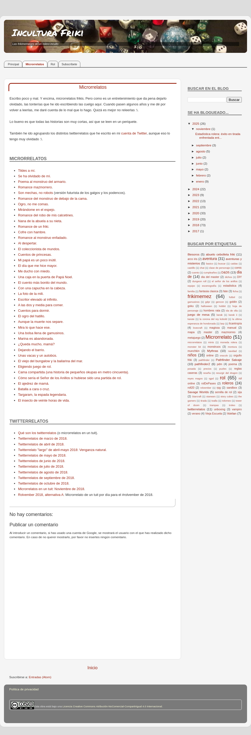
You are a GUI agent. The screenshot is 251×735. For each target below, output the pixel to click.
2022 (196, 201)
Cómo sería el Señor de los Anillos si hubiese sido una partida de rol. (70, 378)
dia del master (210, 276)
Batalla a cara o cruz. (34, 389)
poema (233, 364)
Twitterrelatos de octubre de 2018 (43, 483)
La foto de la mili (30, 294)
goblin (233, 301)
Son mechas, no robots (35, 193)
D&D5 (225, 272)
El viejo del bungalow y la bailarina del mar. (50, 361)
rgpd (211, 378)
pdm (219, 364)
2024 (196, 189)
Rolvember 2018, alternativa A (40, 495)
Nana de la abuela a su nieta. (40, 221)
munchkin (193, 350)
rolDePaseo (208, 383)
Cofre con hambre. (32, 232)
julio (199, 157)
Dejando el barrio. (31, 350)
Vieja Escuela (213, 413)
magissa (214, 327)
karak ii (233, 315)
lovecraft (197, 328)
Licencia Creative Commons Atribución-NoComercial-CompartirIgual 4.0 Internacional (112, 706)
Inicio (92, 667)
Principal (13, 64)
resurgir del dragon (227, 373)
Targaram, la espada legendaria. (42, 395)
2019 (196, 219)
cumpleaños (210, 272)
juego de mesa (199, 314)
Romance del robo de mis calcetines (45, 215)
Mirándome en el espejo (36, 210)
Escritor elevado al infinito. (38, 299)
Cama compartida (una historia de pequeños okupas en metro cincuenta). (73, 372)
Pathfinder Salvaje (229, 359)
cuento (195, 272)
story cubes (227, 396)
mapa (191, 332)
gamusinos (193, 302)
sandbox (232, 387)
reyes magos (195, 378)
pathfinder (204, 360)
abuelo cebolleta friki (220, 254)
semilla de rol (223, 392)
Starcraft (196, 396)
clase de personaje (219, 268)
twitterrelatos (196, 409)
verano (196, 413)
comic (237, 267)
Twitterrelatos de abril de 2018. (41, 444)
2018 (196, 225)
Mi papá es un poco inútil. (37, 260)
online (210, 355)
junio (199, 163)
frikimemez (199, 296)
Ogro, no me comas (33, 204)
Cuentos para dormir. (34, 311)
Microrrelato (219, 337)
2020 (196, 213)
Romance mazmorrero (35, 187)
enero (200, 181)
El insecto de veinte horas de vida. (44, 400)
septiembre (204, 145)
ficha (235, 291)
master (208, 332)
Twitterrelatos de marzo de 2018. (42, 438)
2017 (196, 231)
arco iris (192, 258)
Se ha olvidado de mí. (34, 176)
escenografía (209, 286)
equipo (191, 286)
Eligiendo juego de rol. (35, 367)
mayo (200, 169)
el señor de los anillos (225, 281)
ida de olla (232, 310)
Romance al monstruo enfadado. (42, 238)
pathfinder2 (202, 364)
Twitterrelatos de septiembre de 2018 (46, 478)
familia (191, 291)
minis (211, 342)
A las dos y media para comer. (40, 305)
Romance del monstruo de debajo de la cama (52, 199)
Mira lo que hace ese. (34, 327)
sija (240, 392)
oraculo (224, 355)
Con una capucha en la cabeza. (42, 288)
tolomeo (226, 400)
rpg (219, 387)
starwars (211, 396)
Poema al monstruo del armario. (42, 182)
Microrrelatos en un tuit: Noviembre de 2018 (51, 489)
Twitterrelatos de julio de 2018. (41, 466)
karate (191, 319)
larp (222, 323)
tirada (204, 400)
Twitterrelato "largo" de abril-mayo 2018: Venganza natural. (62, 450)
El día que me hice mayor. (37, 266)
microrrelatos (195, 342)
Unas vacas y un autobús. (37, 355)
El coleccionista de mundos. (39, 249)
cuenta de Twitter (134, 133)
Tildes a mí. (26, 171)
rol (222, 377)
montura (232, 347)
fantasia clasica (208, 291)
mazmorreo (228, 332)
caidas (234, 263)
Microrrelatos (35, 64)
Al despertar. (27, 243)
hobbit (222, 306)
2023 (196, 195)
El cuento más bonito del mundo (42, 283)
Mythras (212, 350)
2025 (196, 123)
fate (225, 291)
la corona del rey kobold (213, 319)
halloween (206, 306)
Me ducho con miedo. (34, 271)
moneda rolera (228, 342)
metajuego (194, 337)
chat (202, 268)
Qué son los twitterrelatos (37, 433)
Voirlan (231, 413)
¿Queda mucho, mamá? (36, 344)
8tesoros (193, 254)
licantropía (235, 323)
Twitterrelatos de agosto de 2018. (43, 472)
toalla (214, 400)
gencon (220, 302)
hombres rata (211, 310)
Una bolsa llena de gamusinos (40, 333)
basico (209, 263)
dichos (228, 277)
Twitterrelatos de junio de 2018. (41, 461)
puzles (222, 368)
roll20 (191, 387)
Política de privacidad (24, 689)
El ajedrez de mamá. (33, 383)
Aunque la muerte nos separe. (40, 322)
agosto (201, 151)
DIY (239, 276)
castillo (191, 268)
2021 (196, 207)
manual (231, 327)
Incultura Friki (48, 32)
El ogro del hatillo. (31, 316)
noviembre (203, 129)
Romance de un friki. (33, 227)
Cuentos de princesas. (35, 255)
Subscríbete (69, 64)
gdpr (207, 302)
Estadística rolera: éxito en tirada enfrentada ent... (217, 135)
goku (191, 306)
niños (192, 355)
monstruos (214, 346)
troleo (232, 405)
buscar (222, 263)
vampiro (237, 409)
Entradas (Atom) (40, 677)
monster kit (194, 347)
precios (207, 368)
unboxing (219, 409)
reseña (207, 373)
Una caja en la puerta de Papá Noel (45, 277)
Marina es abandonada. (36, 339)
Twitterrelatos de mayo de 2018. (42, 455)
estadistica (229, 285)
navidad (232, 351)
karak (220, 315)
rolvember (205, 388)
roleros (228, 383)
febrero (201, 175)
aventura (209, 259)
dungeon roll (199, 281)
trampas (214, 405)
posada (192, 368)
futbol (232, 297)
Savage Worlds (198, 392)
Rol (53, 64)
